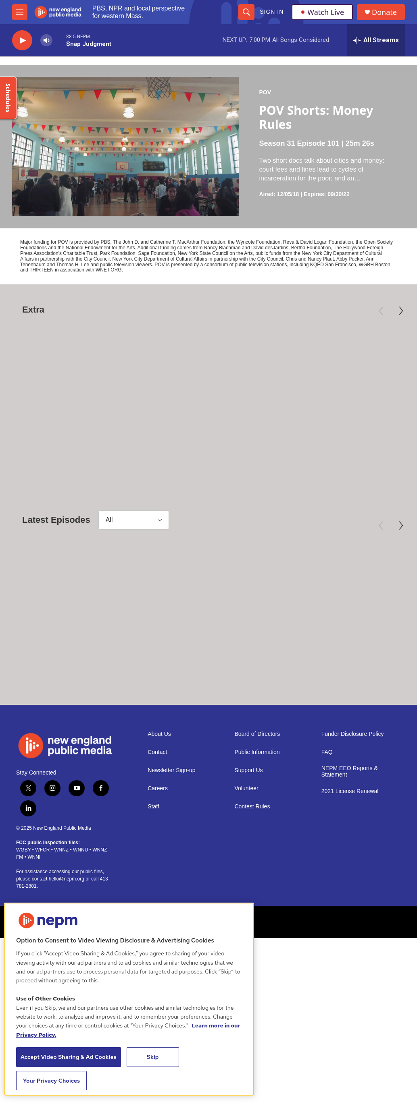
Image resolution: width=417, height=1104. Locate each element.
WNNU (80, 897)
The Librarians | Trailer (194, 427)
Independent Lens (34, 414)
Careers (158, 836)
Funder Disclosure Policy (352, 782)
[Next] (401, 311)
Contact (157, 800)
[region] (129, 999)
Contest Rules (252, 854)
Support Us (248, 818)
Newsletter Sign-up (171, 818)
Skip (153, 1057)
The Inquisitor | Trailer (56, 427)
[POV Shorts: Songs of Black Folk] (213, 601)
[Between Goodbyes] (70, 601)
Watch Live (322, 12)
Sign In (272, 11)
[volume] (46, 40)
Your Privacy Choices (51, 1080)
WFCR (42, 897)
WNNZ (61, 897)
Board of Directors (257, 782)
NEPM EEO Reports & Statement (349, 819)
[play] (22, 40)
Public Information (256, 800)
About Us (159, 782)
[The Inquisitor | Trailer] (70, 363)
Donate (384, 12)
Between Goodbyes (51, 666)
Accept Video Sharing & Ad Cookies (69, 1057)
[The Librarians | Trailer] (207, 363)
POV (265, 92)
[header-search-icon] (246, 12)
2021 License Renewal (350, 839)
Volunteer (246, 836)
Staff (153, 854)
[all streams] (376, 40)
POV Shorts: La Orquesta (348, 666)
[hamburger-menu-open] (19, 12)
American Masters (314, 414)
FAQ (327, 800)
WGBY (23, 897)
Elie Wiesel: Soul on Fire (341, 427)
